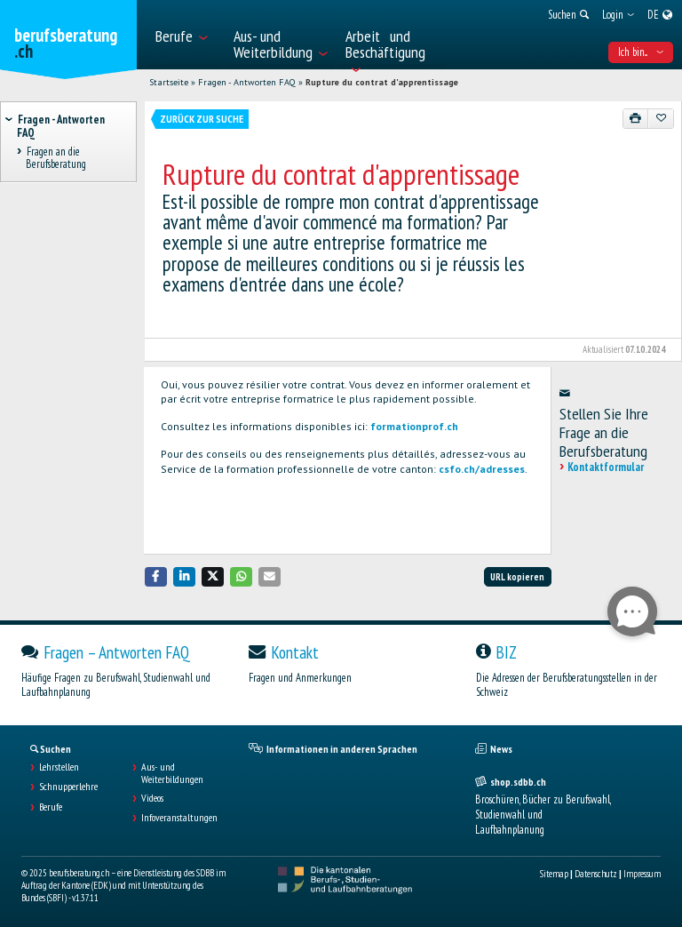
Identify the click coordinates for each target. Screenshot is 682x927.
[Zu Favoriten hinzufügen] (660, 118)
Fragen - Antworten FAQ (247, 82)
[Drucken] (635, 118)
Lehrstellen (59, 767)
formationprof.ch (414, 426)
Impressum (642, 873)
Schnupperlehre (68, 786)
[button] (156, 576)
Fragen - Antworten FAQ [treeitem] (61, 126)
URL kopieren (517, 577)
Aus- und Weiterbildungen (172, 773)
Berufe (50, 807)
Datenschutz (596, 873)
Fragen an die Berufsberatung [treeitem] (56, 158)
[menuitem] (185, 34)
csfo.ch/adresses (482, 468)
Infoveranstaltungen (179, 817)
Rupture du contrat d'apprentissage (381, 82)
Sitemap (554, 873)
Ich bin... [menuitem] (640, 52)
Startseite (168, 82)
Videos (152, 798)
